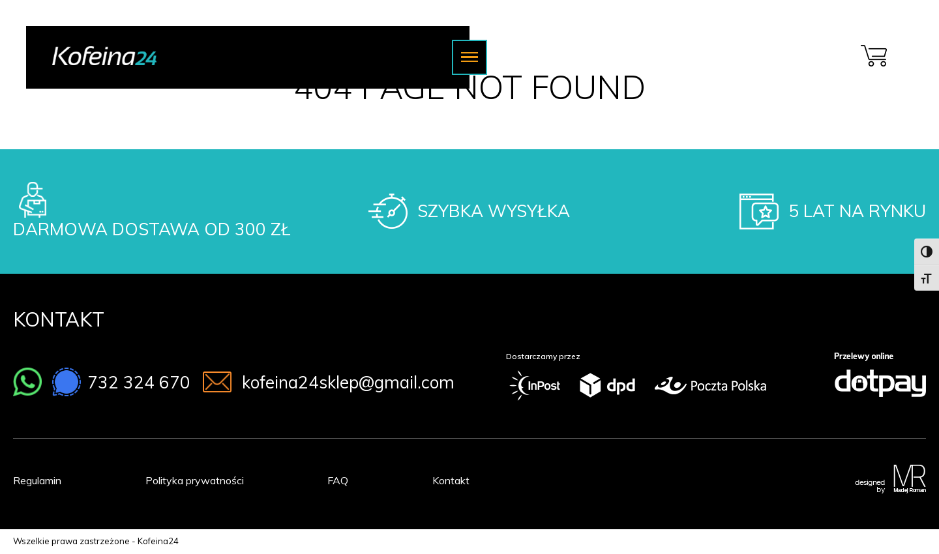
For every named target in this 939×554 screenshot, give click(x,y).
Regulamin (37, 480)
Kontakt (451, 480)
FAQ (337, 480)
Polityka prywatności (194, 480)
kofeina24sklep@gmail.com (348, 382)
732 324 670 (138, 382)
